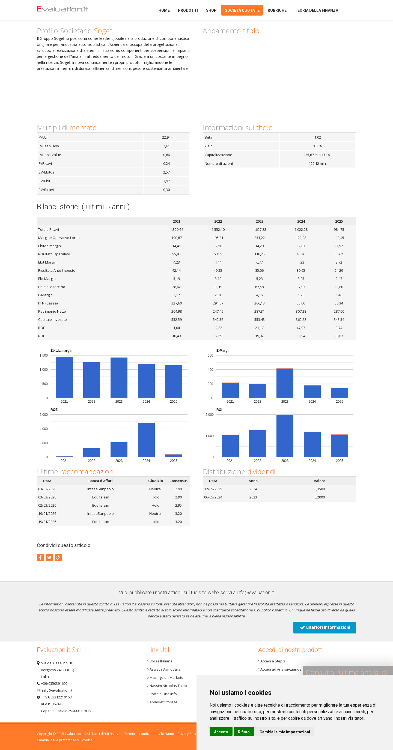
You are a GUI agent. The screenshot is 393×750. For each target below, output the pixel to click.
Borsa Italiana (159, 661)
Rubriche (277, 10)
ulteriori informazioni (324, 627)
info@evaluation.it (255, 592)
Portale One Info (162, 693)
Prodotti (188, 10)
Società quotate (242, 10)
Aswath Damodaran (165, 669)
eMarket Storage (162, 702)
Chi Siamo (166, 733)
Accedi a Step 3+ (272, 661)
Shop (211, 10)
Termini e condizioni (139, 733)
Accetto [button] (221, 732)
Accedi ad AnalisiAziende (280, 669)
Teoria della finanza (316, 10)
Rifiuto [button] (244, 732)
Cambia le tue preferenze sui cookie (65, 740)
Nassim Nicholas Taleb (167, 685)
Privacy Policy (188, 733)
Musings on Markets (165, 677)
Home (72, 10)
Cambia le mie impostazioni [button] (285, 732)
